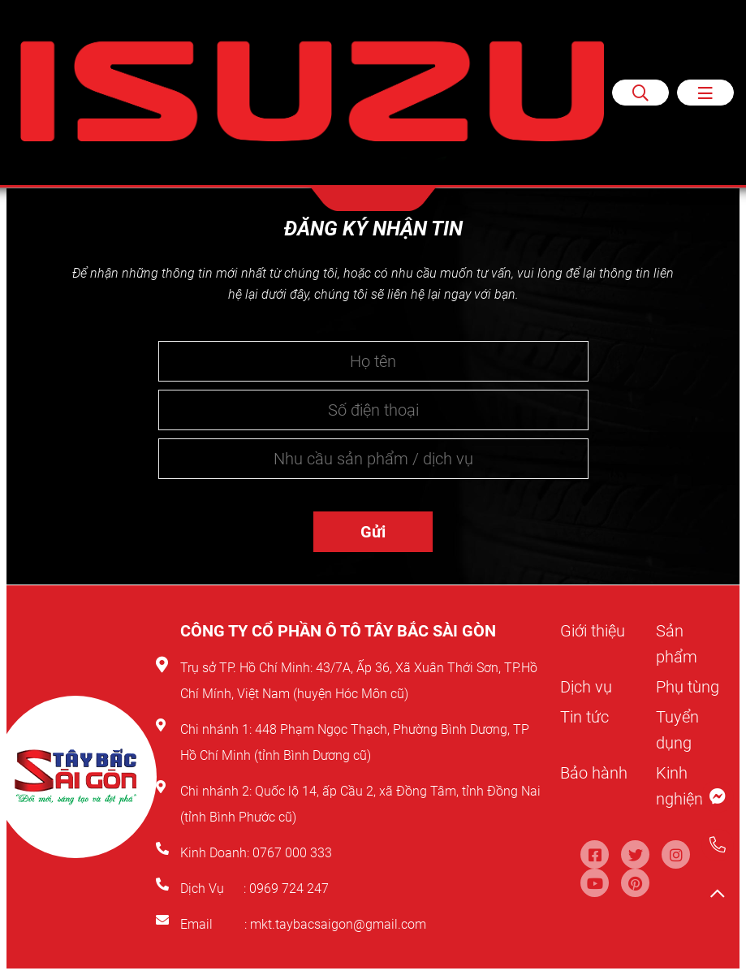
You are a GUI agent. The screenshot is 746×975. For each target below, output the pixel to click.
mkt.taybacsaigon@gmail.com (338, 924)
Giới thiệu (592, 631)
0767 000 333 (293, 853)
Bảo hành (593, 773)
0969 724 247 (289, 888)
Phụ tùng (687, 687)
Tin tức (584, 717)
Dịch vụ (586, 687)
